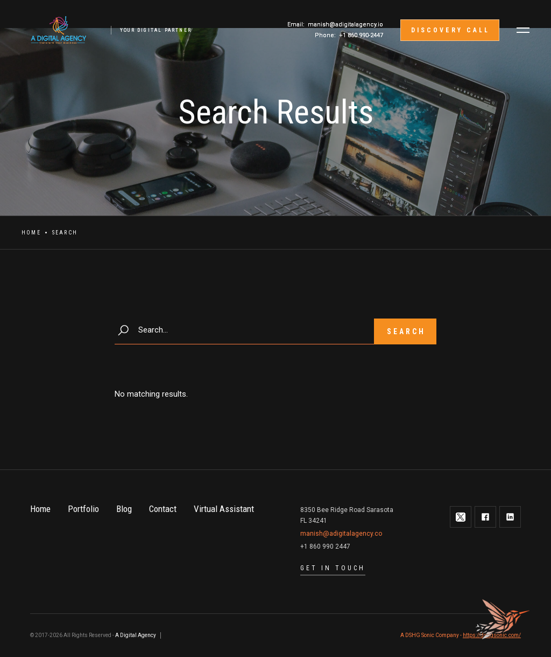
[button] (523, 30)
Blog (124, 508)
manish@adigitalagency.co (341, 533)
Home (31, 233)
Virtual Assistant (224, 508)
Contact (162, 508)
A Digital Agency (135, 635)
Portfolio (83, 508)
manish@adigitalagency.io (345, 24)
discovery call (450, 30)
